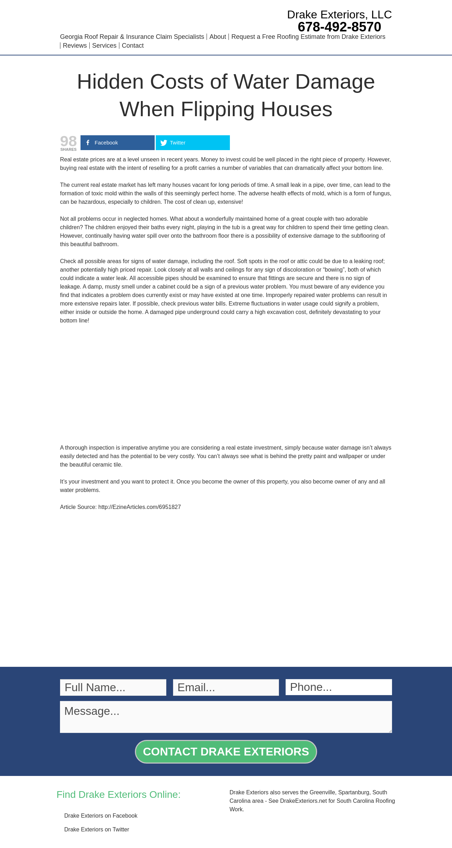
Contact (133, 45)
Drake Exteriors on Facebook (100, 816)
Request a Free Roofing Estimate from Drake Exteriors (308, 37)
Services (104, 45)
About (217, 37)
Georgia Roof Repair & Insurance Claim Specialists (132, 37)
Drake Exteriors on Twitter (96, 829)
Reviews (75, 45)
